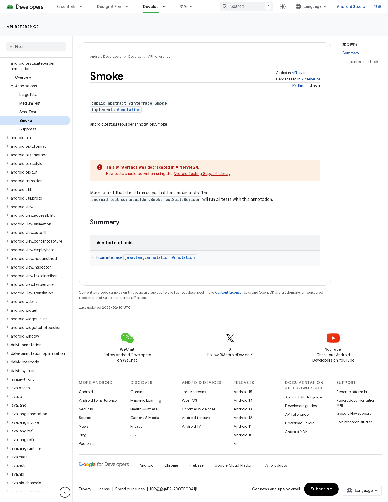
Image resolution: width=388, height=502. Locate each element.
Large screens (194, 391)
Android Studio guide (303, 397)
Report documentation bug (356, 402)
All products (276, 465)
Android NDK (296, 431)
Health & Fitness (143, 409)
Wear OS (189, 400)
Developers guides (301, 405)
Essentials (66, 6)
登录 (378, 6)
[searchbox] (36, 46)
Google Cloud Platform (234, 465)
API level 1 (300, 72)
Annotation (128, 109)
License (103, 489)
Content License (228, 292)
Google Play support (354, 413)
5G (133, 434)
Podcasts (86, 443)
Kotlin (297, 86)
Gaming (137, 391)
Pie (236, 443)
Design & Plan (109, 6)
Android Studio (351, 6)
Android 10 (243, 434)
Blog (82, 434)
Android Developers (105, 56)
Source (85, 417)
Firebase (196, 465)
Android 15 (243, 391)
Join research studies (354, 422)
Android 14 (243, 400)
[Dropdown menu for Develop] (166, 6)
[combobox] (246, 6)
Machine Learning (145, 400)
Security (86, 409)
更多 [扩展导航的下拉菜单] (184, 6)
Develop (134, 56)
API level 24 (310, 79)
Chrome (171, 465)
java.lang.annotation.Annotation (160, 257)
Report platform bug (354, 391)
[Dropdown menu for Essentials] (83, 6)
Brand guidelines (130, 489)
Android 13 (243, 409)
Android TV (191, 426)
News (83, 426)
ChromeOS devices (198, 409)
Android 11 (243, 426)
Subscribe (321, 489)
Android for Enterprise (98, 400)
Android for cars (196, 417)
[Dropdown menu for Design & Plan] (129, 6)
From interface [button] (146, 257)
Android (86, 391)
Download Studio (299, 423)
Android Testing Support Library (202, 173)
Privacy (136, 426)
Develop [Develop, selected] (151, 6)
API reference (22, 26)
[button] (35, 66)
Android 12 (243, 417)
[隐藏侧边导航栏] (65, 492)
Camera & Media (144, 417)
